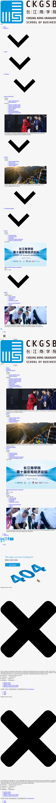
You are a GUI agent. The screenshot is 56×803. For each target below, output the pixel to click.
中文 (4, 331)
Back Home (12, 565)
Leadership (11, 299)
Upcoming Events (12, 236)
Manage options (7, 682)
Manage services (7, 684)
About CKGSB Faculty (13, 100)
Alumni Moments (12, 165)
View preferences (12, 689)
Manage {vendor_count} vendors (11, 685)
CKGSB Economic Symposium (15, 239)
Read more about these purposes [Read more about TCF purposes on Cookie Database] (10, 686)
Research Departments (13, 111)
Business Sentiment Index (14, 106)
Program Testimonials (13, 164)
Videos (10, 305)
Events (6, 230)
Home (5, 51)
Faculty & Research (9, 96)
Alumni (6, 157)
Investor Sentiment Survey (14, 107)
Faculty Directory (12, 102)
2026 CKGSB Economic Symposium (13, 267)
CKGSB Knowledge (9, 208)
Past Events (11, 237)
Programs (6, 74)
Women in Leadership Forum (15, 240)
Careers (10, 304)
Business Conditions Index (14, 104)
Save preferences (21, 689)
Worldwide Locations (13, 300)
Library (10, 113)
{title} (4, 691)
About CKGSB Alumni (13, 161)
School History (11, 298)
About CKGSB (11, 296)
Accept (2, 689)
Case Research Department (14, 112)
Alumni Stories (11, 162)
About (5, 292)
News (4, 26)
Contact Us (6, 28)
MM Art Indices (12, 108)
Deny (7, 689)
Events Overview (12, 235)
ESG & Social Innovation (14, 303)
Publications (11, 110)
